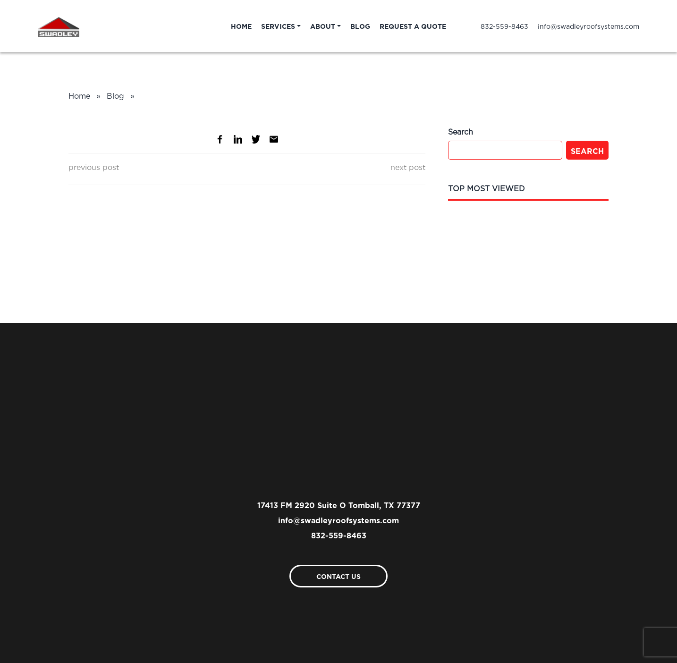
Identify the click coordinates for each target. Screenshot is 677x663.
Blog (360, 25)
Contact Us (338, 575)
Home (241, 25)
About (322, 25)
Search (587, 150)
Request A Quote (413, 25)
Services (278, 25)
